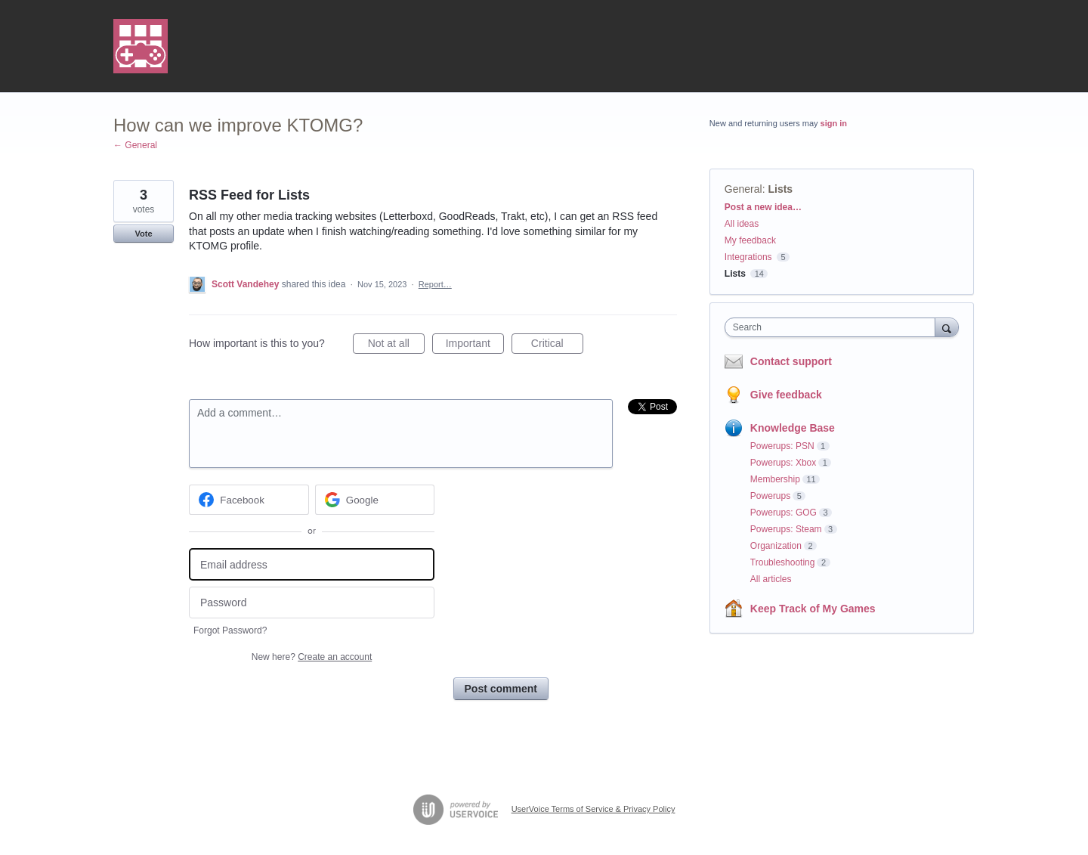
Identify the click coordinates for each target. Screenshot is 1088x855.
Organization (776, 546)
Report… (435, 284)
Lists (780, 189)
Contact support (791, 361)
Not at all (396, 345)
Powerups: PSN (782, 446)
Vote (143, 233)
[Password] (311, 603)
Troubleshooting (782, 562)
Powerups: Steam (786, 529)
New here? (312, 657)
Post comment (501, 689)
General (743, 189)
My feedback (750, 240)
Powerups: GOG (783, 512)
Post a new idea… (763, 207)
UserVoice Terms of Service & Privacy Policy (593, 808)
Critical (557, 345)
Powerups (770, 496)
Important (475, 345)
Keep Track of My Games (813, 609)
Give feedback (786, 395)
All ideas (742, 223)
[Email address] (311, 564)
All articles (771, 579)
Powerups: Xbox (783, 462)
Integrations (748, 257)
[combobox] (833, 327)
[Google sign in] (375, 500)
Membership (775, 479)
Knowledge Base (792, 428)
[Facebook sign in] (249, 500)
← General (135, 145)
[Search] (947, 327)
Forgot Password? (230, 630)
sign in (834, 123)
